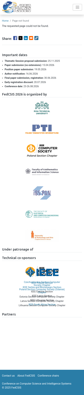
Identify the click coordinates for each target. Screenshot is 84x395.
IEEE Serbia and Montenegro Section (42, 287)
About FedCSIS (26, 375)
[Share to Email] (31, 38)
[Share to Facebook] (15, 38)
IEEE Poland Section (42, 283)
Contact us (8, 375)
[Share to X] (20, 38)
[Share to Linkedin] (26, 38)
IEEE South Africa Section (42, 304)
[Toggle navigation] (77, 7)
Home (5, 20)
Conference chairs (48, 375)
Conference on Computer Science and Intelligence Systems (36, 383)
